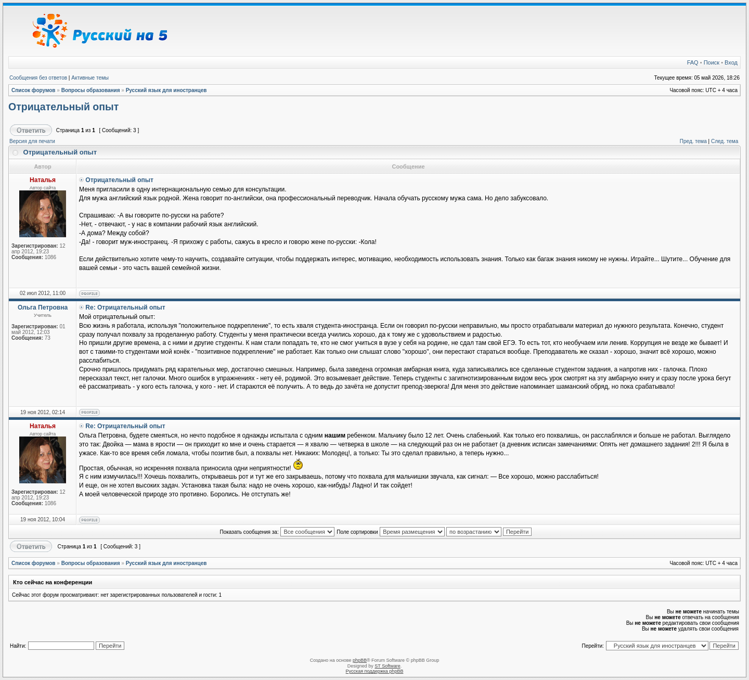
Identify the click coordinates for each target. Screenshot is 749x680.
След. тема (724, 141)
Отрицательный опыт (63, 106)
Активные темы (90, 78)
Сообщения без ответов (38, 78)
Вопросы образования (90, 90)
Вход (731, 62)
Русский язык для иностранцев (166, 90)
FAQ (693, 62)
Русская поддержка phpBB (375, 671)
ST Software (387, 666)
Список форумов (33, 90)
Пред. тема (693, 141)
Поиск (711, 62)
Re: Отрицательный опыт (125, 307)
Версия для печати (32, 141)
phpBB (360, 660)
